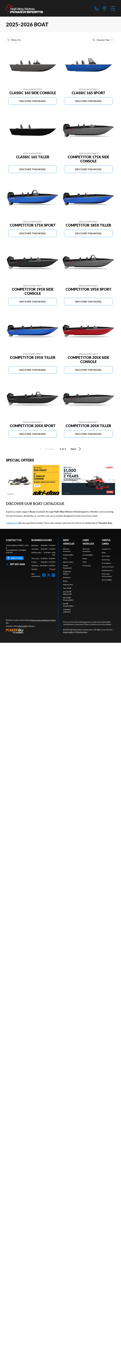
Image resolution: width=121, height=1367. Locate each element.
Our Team (106, 556)
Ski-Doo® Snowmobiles (68, 598)
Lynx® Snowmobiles (68, 604)
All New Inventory (67, 550)
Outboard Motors (67, 572)
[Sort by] (103, 40)
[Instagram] (53, 575)
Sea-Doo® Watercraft (67, 593)
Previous (47, 449)
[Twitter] (48, 575)
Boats (65, 581)
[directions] (104, 8)
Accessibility (107, 580)
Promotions (106, 563)
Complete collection (67, 610)
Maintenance (107, 570)
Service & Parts (108, 567)
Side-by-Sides (68, 562)
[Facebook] (44, 575)
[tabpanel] (43, 557)
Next (76, 449)
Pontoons (67, 577)
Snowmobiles (68, 555)
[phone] (96, 8)
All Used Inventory (86, 550)
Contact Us (106, 549)
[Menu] (113, 8)
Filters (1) (14, 40)
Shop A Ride (22, 626)
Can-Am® (67, 588)
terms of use (82, 632)
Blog (103, 552)
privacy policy (68, 632)
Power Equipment (67, 566)
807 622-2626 (15, 564)
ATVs (65, 558)
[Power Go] (32, 631)
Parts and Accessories (107, 575)
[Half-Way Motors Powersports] (24, 8)
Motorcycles (68, 584)
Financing (86, 565)
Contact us (11, 522)
